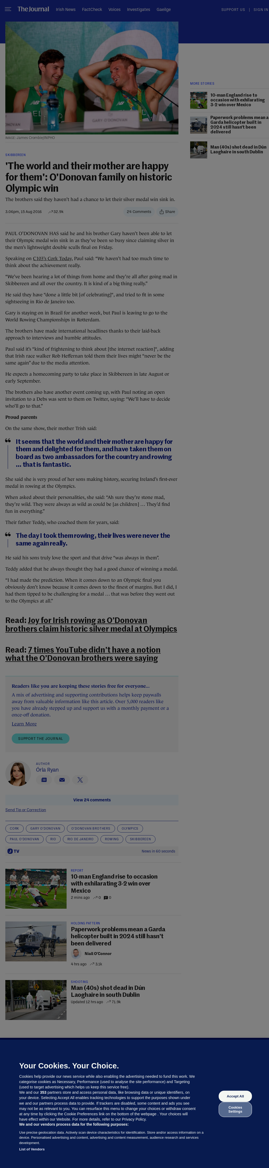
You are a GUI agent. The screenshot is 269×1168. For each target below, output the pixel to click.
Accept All (235, 1096)
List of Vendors (32, 1149)
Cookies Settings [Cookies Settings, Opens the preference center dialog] (235, 1109)
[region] (134, 1104)
